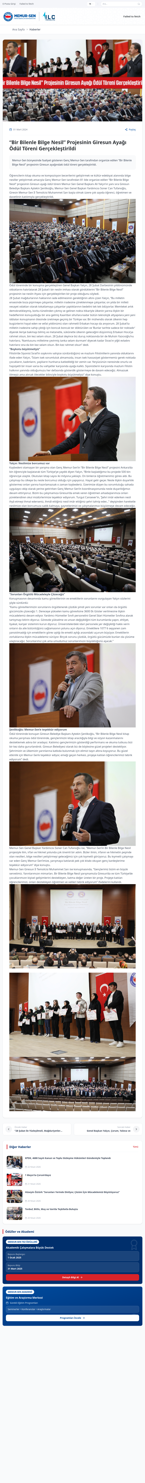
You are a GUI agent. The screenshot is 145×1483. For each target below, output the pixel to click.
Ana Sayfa (18, 29)
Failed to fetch (131, 16)
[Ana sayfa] (19, 16)
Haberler (35, 29)
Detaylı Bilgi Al (72, 1277)
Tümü (135, 1147)
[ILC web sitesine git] (49, 16)
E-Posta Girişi (9, 3)
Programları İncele (72, 1317)
